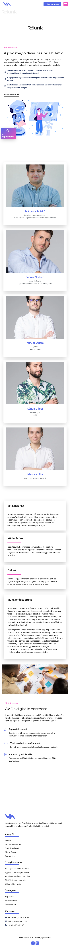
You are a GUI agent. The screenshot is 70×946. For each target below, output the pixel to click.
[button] (65, 4)
